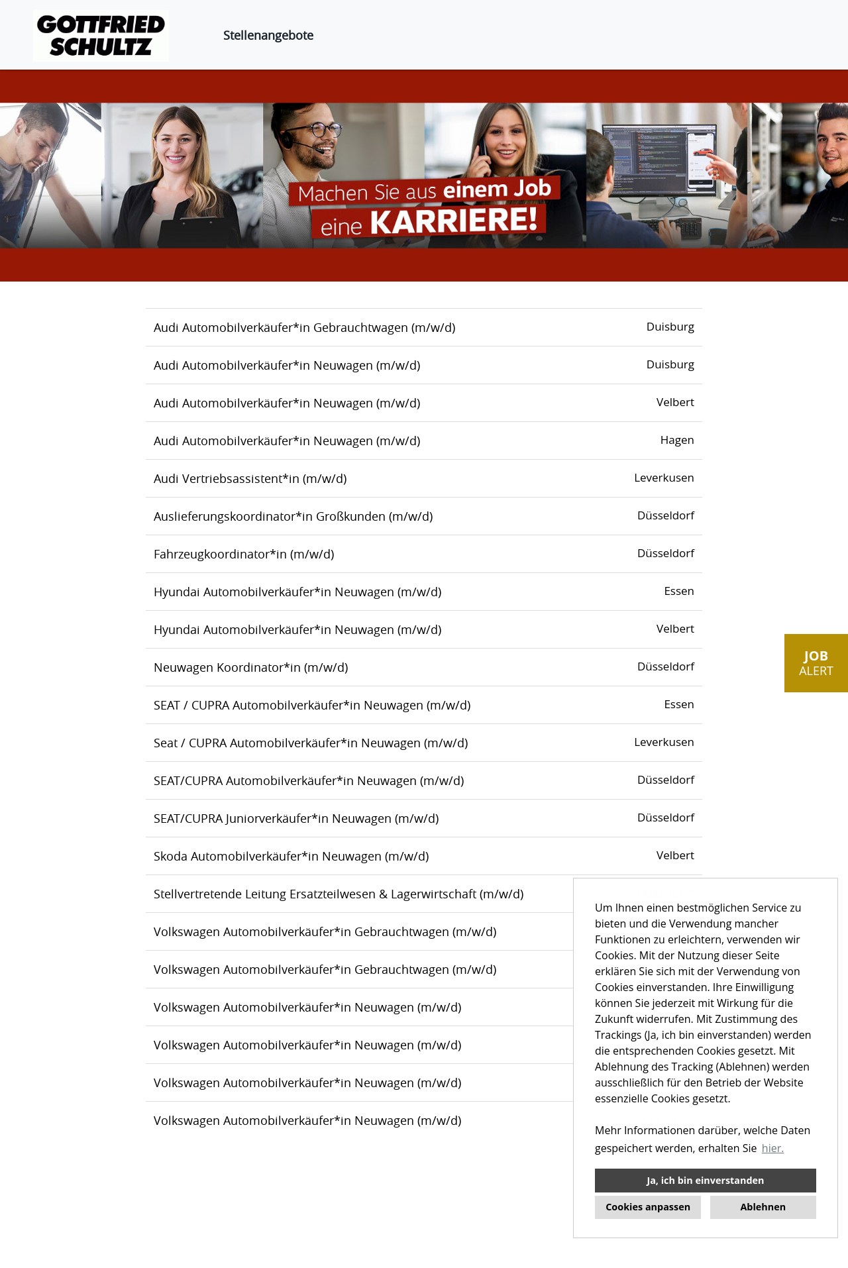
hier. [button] (773, 1148)
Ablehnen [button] (763, 1206)
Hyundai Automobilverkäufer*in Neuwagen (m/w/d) (297, 592)
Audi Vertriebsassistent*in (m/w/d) (250, 478)
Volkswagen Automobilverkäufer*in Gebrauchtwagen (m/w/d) (325, 931)
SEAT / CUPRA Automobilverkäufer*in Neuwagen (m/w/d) (312, 705)
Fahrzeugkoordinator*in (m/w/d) (244, 554)
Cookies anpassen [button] (648, 1206)
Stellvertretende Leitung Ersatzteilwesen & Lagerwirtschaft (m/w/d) (338, 894)
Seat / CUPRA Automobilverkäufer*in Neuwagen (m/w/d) (311, 743)
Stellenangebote (268, 35)
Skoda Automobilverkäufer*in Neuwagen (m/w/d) (291, 856)
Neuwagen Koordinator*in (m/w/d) (251, 667)
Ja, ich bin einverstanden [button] (705, 1180)
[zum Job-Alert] (816, 663)
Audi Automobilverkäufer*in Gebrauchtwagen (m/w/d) (304, 327)
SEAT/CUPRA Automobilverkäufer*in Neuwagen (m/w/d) (309, 780)
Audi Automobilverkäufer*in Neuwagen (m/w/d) (287, 365)
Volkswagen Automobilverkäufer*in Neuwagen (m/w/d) (307, 1007)
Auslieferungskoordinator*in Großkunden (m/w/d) (293, 516)
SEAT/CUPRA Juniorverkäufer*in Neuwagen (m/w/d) (296, 818)
